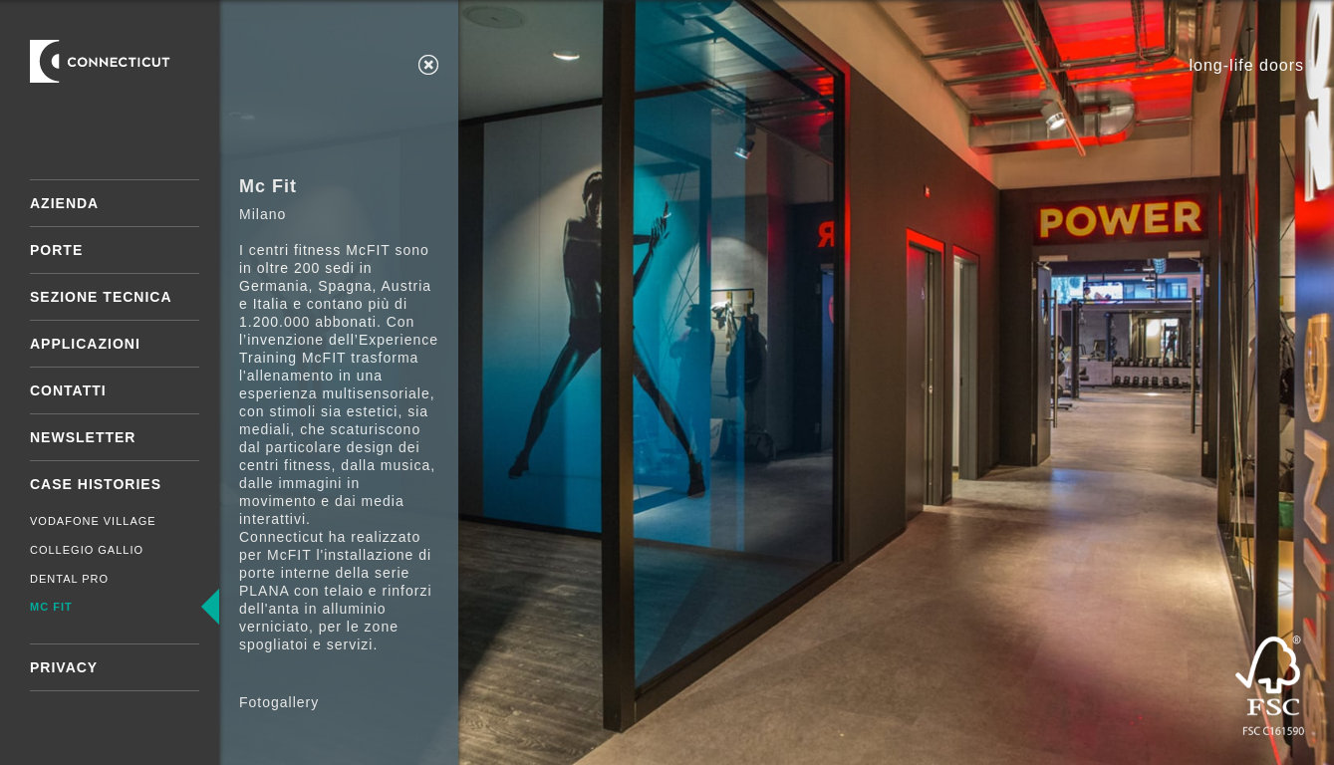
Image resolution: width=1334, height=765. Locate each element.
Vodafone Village (93, 521)
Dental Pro (69, 579)
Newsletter (82, 437)
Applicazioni (85, 344)
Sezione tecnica (101, 297)
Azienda (64, 203)
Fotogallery (279, 702)
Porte (56, 250)
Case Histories (95, 484)
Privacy (64, 667)
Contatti (68, 390)
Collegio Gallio (86, 550)
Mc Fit (51, 607)
